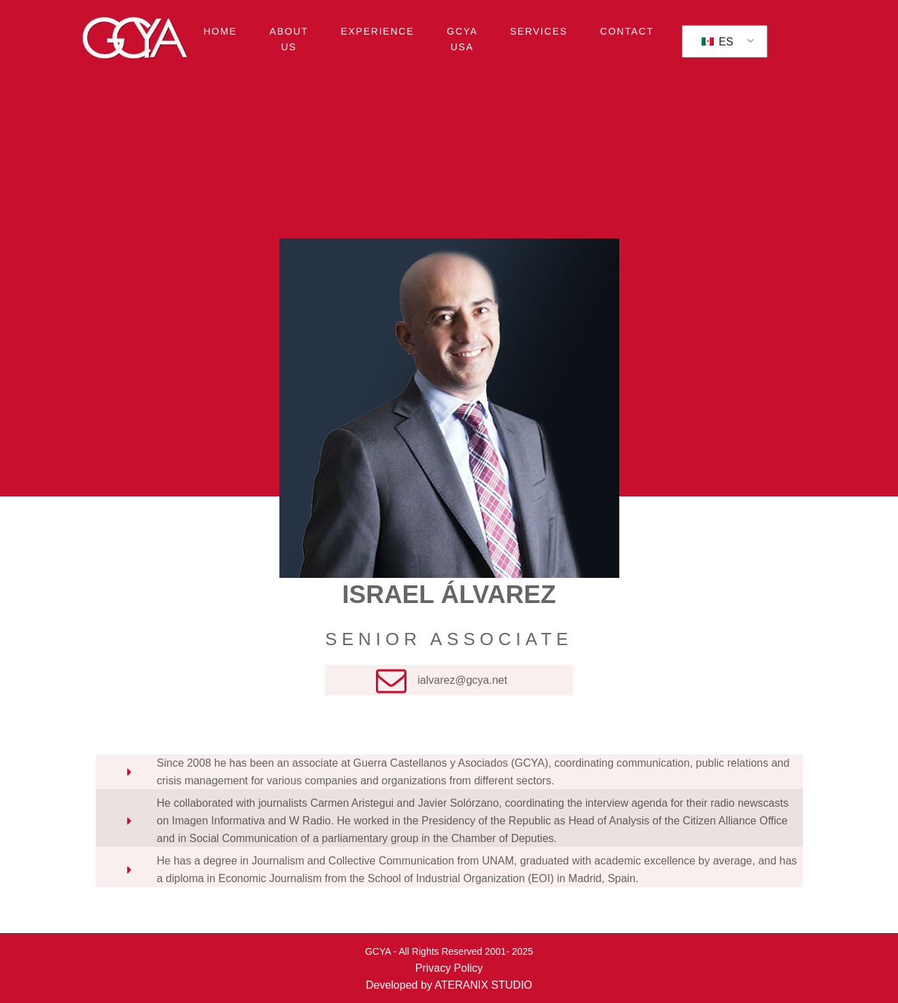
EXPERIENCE (377, 31)
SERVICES (539, 31)
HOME (220, 31)
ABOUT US (289, 39)
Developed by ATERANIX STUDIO (449, 985)
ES (717, 42)
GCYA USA (462, 39)
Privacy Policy (449, 968)
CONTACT (627, 31)
